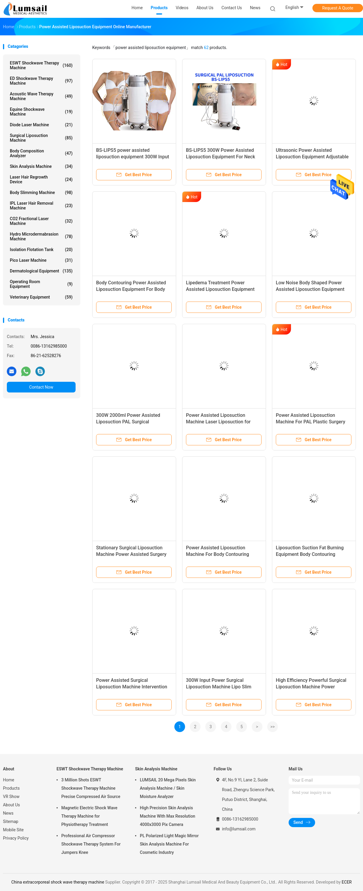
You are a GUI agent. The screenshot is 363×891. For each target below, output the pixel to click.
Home (8, 780)
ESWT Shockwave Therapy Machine (41, 65)
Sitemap (10, 821)
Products (11, 788)
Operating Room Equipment (41, 284)
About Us (11, 804)
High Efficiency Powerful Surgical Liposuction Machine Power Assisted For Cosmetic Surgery (311, 686)
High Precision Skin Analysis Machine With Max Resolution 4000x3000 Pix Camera (167, 816)
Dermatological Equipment (41, 271)
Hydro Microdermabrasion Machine (41, 236)
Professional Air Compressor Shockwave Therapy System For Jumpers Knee (91, 844)
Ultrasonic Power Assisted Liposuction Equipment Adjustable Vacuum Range (312, 156)
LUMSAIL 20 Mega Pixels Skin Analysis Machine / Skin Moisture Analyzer (168, 788)
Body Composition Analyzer (41, 153)
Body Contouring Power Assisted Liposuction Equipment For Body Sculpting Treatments (131, 289)
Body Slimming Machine (41, 192)
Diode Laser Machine (41, 125)
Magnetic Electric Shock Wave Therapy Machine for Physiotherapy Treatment (89, 816)
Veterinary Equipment (41, 297)
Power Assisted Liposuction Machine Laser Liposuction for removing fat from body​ (218, 421)
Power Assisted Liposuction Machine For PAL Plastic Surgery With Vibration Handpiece (310, 421)
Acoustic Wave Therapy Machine (41, 96)
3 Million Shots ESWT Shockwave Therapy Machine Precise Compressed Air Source (90, 788)
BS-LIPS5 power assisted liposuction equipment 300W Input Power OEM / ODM (132, 156)
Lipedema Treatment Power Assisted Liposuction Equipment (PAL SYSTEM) (220, 289)
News (8, 813)
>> (272, 726)
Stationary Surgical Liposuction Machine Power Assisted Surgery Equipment (131, 554)
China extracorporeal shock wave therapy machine (57, 882)
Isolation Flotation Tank (41, 250)
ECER (347, 882)
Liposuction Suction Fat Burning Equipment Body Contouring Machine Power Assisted (310, 554)
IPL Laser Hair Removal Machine (41, 205)
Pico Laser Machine (41, 260)
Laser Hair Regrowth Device (41, 179)
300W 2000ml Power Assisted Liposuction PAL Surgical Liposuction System (128, 421)
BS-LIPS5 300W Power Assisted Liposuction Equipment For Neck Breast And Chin (220, 156)
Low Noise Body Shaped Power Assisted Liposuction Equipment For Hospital (310, 289)
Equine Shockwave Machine (41, 111)
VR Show (11, 796)
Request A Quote (337, 8)
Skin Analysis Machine (41, 166)
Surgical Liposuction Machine (41, 138)
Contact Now (41, 387)
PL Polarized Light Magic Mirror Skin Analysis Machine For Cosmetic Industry (169, 844)
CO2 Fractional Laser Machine (41, 221)
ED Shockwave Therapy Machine (41, 81)
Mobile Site (13, 829)
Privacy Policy (16, 838)
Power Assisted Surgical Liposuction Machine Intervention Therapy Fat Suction (131, 686)
